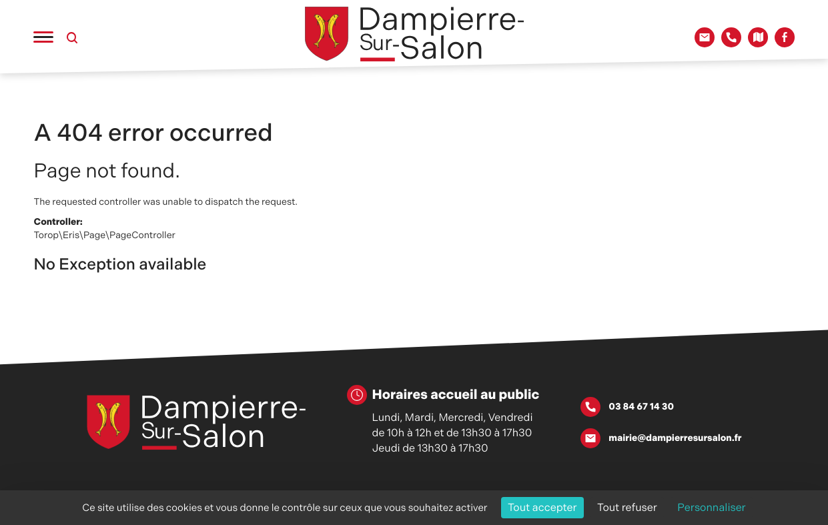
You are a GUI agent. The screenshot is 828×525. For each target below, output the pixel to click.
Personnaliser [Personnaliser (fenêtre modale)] (711, 507)
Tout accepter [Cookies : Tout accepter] (542, 507)
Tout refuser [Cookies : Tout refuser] (627, 507)
